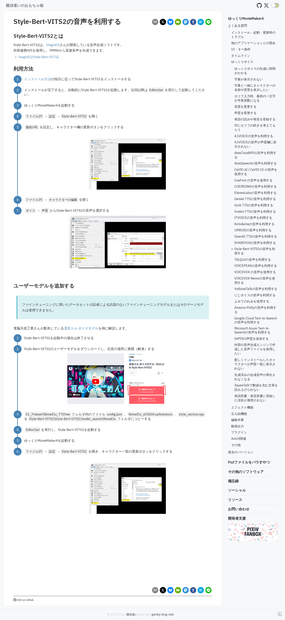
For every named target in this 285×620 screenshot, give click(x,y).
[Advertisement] (112, 554)
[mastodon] (185, 22)
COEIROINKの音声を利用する (255, 186)
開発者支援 (237, 518)
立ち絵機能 (239, 414)
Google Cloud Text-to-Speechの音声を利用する (255, 320)
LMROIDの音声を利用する (253, 230)
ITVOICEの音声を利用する (253, 218)
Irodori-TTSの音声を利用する (255, 211)
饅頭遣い (132, 614)
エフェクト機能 (242, 407)
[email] (155, 22)
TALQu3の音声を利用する (252, 259)
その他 (236, 445)
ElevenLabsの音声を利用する (255, 193)
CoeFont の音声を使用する (253, 180)
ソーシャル (237, 490)
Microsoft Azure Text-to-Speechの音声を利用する (252, 330)
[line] (208, 22)
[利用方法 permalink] (11, 68)
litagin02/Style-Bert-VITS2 (38, 57)
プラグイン (239, 432)
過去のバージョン (240, 452)
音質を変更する (245, 107)
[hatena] (200, 22)
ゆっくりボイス (242, 62)
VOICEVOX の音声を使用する (255, 272)
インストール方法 (37, 79)
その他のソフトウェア (246, 471)
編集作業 (237, 420)
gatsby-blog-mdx (163, 614)
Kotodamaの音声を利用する (254, 224)
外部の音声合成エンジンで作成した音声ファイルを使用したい (255, 349)
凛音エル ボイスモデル (81, 328)
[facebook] (193, 22)
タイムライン (240, 56)
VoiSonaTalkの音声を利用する (255, 289)
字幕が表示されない (248, 79)
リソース (235, 499)
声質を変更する (245, 113)
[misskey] (178, 22)
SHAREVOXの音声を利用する (255, 243)
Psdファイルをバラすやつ (249, 462)
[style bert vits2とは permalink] (11, 36)
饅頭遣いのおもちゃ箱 (25, 5)
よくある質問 (237, 25)
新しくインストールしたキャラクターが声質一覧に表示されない (255, 364)
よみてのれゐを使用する (251, 301)
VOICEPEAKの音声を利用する (255, 266)
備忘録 (233, 481)
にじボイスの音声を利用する (255, 295)
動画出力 (237, 426)
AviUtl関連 (238, 439)
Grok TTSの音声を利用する (253, 205)
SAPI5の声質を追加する (251, 339)
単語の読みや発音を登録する (255, 119)
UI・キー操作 (241, 49)
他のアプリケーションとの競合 (253, 43)
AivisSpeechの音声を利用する (255, 163)
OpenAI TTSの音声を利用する (255, 236)
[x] (162, 22)
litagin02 (53, 45)
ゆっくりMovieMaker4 (246, 18)
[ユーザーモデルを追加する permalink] (11, 285)
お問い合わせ (238, 509)
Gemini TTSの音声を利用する (255, 199)
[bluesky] (170, 22)
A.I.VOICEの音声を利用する (253, 136)
